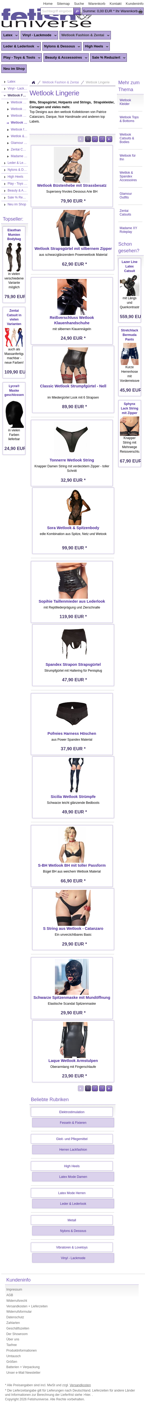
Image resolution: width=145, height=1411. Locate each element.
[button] (76, 11)
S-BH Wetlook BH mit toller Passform (72, 865)
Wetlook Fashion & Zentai (84, 35)
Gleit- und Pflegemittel (71, 1139)
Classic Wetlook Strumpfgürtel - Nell (73, 386)
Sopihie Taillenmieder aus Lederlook (72, 601)
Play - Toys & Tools (21, 57)
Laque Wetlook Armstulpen (73, 1061)
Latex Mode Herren (72, 1193)
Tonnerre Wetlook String (72, 460)
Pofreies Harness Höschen (71, 733)
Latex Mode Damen (73, 1177)
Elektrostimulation (71, 1112)
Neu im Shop (14, 69)
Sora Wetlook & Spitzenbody (73, 528)
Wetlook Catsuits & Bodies (127, 138)
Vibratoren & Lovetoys (72, 1247)
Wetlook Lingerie (98, 82)
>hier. (87, 1395)
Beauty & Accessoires (65, 57)
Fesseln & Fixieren (73, 1123)
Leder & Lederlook (20, 46)
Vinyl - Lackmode (39, 35)
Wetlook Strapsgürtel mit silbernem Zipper (73, 248)
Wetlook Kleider (125, 102)
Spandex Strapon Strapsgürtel (73, 664)
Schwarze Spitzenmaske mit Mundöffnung (72, 997)
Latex (9, 35)
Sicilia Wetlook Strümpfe (73, 796)
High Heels (95, 46)
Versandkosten (80, 1385)
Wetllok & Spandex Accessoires (128, 176)
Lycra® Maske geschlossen (14, 390)
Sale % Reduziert (108, 57)
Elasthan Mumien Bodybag (14, 234)
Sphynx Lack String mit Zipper (129, 408)
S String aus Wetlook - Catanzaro (73, 928)
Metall (72, 1220)
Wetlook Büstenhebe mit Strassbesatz (71, 185)
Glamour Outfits (126, 195)
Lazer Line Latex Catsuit (129, 266)
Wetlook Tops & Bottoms (129, 119)
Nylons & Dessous (61, 46)
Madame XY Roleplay (128, 230)
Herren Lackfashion (73, 1149)
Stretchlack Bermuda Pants (129, 335)
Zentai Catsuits (125, 212)
